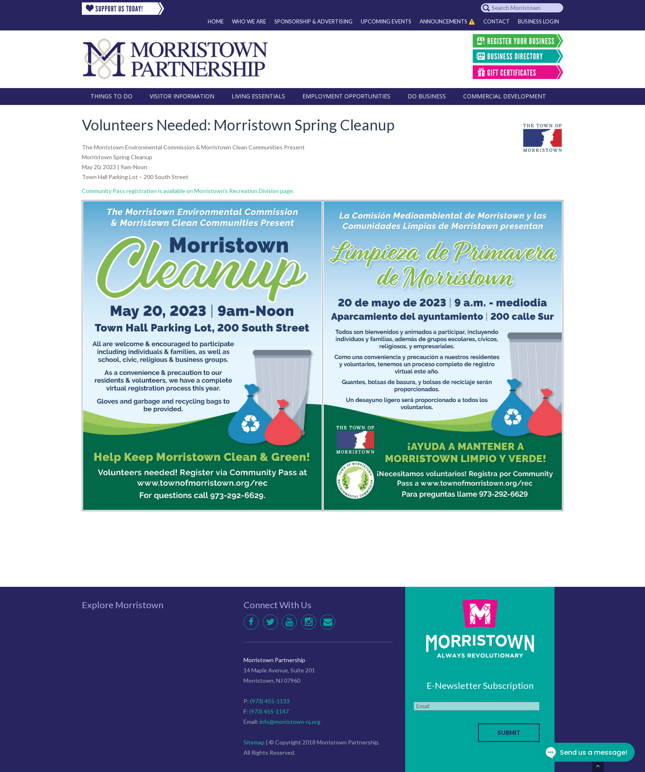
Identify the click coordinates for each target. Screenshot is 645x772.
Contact (496, 21)
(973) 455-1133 (270, 701)
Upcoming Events (386, 21)
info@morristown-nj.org (290, 721)
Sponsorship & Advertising (313, 21)
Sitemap (254, 742)
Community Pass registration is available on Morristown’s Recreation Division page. (188, 190)
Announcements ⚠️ (447, 21)
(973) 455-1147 (269, 711)
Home (216, 21)
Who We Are (249, 21)
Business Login (538, 21)
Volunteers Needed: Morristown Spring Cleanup (238, 125)
